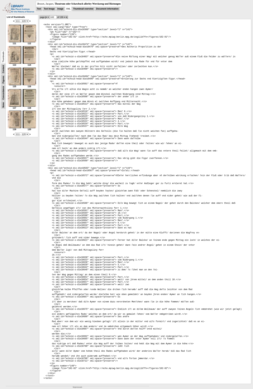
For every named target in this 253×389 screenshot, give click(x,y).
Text (39, 9)
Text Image (49, 9)
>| (66, 17)
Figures (3, 79)
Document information (107, 9)
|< (46, 17)
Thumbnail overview (83, 9)
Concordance (3, 93)
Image (60, 9)
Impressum (77, 387)
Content (3, 69)
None (3, 105)
